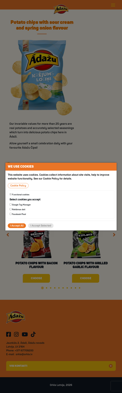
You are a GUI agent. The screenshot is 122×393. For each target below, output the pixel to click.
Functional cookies (19, 194)
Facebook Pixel (18, 214)
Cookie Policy (18, 185)
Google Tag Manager (20, 204)
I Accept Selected (40, 225)
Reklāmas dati (17, 209)
